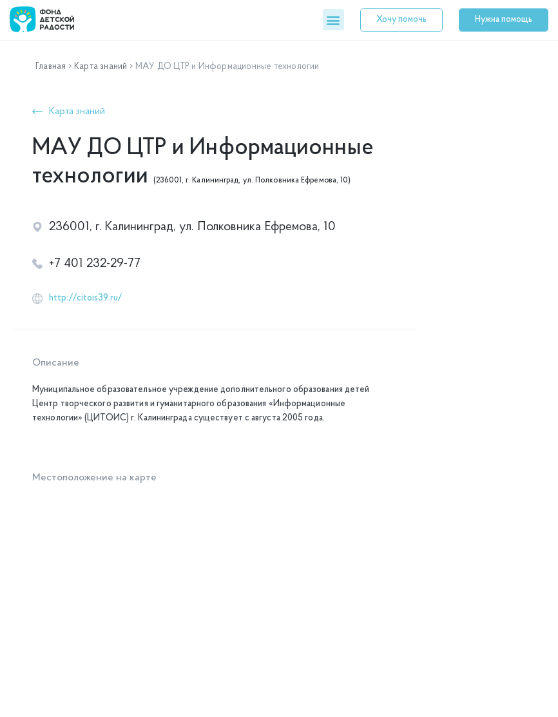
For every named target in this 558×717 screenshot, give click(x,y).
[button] (333, 19)
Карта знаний (100, 67)
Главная (50, 67)
